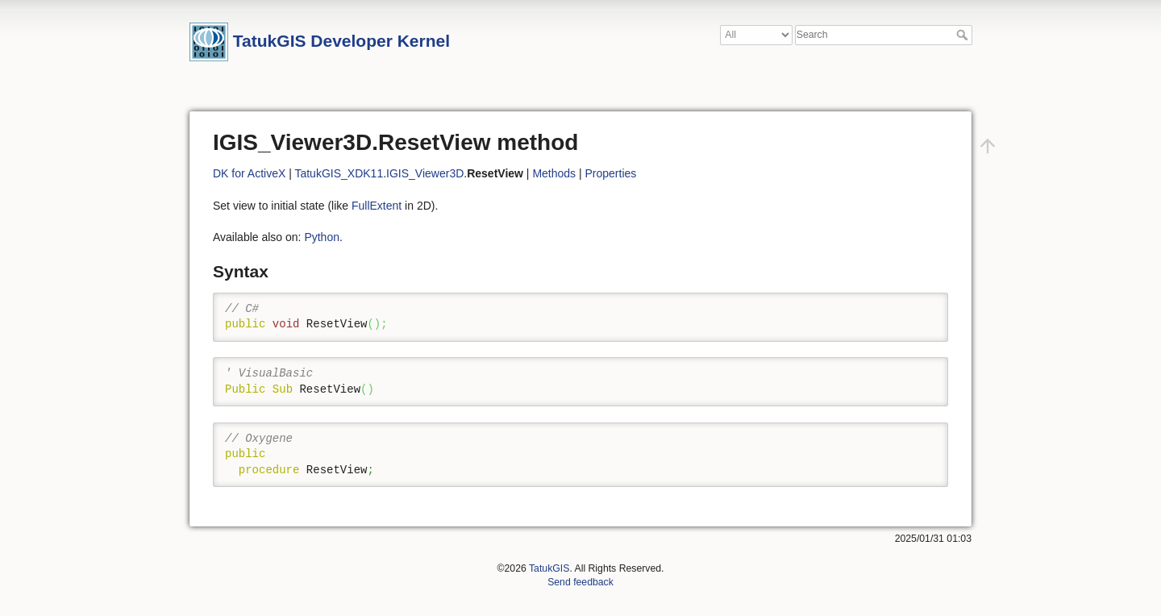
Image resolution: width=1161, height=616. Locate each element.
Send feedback (580, 582)
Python (321, 237)
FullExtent (377, 205)
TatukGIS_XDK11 (338, 173)
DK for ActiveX (249, 173)
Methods (554, 173)
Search (964, 34)
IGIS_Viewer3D (425, 173)
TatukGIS (549, 568)
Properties (611, 173)
